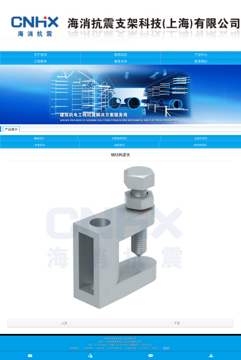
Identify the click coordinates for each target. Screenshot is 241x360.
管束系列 (40, 145)
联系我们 (201, 61)
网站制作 (155, 348)
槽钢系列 (39, 138)
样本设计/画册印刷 (115, 348)
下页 (177, 323)
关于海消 (40, 54)
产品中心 (201, 54)
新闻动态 (120, 54)
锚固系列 (119, 145)
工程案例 (40, 61)
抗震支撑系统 (89, 348)
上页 (64, 323)
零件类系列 (200, 145)
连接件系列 (201, 138)
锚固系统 (101, 348)
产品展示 (11, 129)
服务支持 (120, 61)
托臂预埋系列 (119, 138)
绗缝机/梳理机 (131, 348)
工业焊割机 (144, 348)
